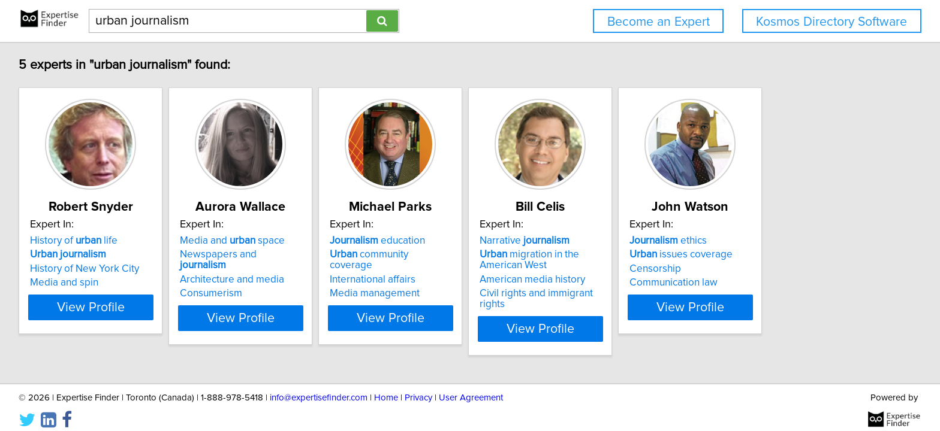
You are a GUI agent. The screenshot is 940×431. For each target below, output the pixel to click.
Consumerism (243, 282)
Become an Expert (658, 22)
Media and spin (66, 282)
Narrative (616, 240)
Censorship (777, 268)
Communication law (795, 282)
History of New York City (86, 268)
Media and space (264, 240)
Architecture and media (264, 268)
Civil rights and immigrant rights (641, 293)
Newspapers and (274, 254)
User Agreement (471, 387)
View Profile (107, 317)
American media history (624, 279)
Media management (436, 282)
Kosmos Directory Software (831, 22)
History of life (75, 240)
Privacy (418, 387)
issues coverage (802, 254)
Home (386, 387)
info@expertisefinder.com (318, 387)
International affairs (434, 268)
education (439, 240)
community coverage (453, 254)
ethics (789, 240)
